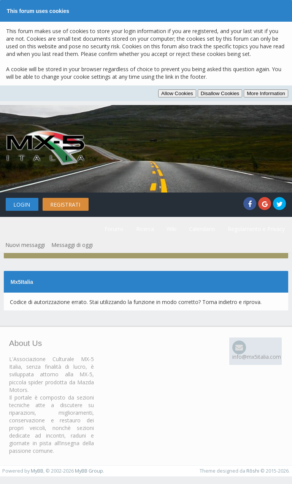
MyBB (37, 471)
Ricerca (145, 228)
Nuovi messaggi (25, 244)
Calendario (202, 228)
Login (21, 204)
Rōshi (252, 471)
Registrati (65, 204)
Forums (114, 228)
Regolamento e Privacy (256, 228)
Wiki (171, 228)
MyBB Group (89, 471)
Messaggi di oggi (72, 244)
